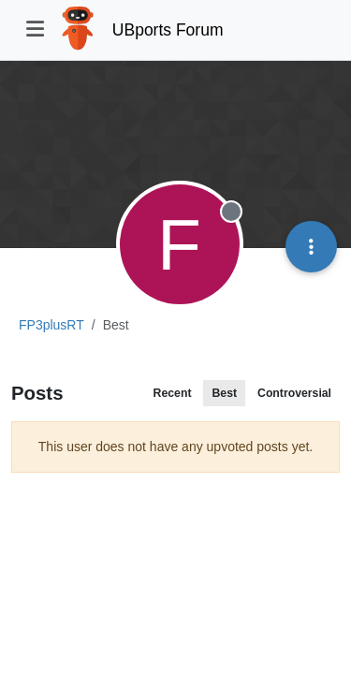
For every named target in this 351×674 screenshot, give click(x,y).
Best (224, 393)
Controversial (294, 393)
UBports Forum (168, 30)
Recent (173, 393)
